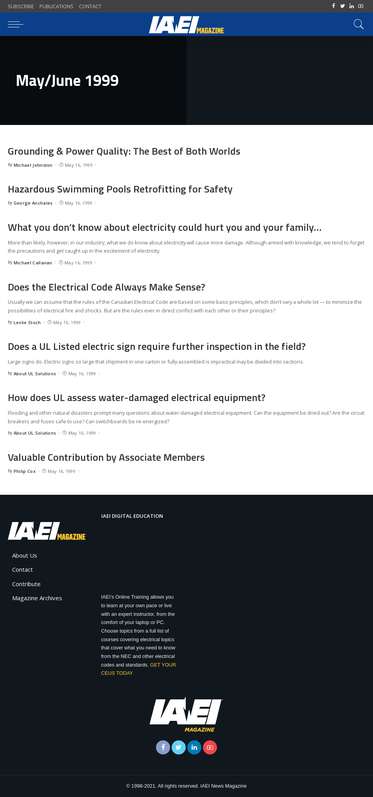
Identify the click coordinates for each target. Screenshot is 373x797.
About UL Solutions (35, 373)
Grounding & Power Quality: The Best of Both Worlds (124, 151)
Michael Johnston (33, 165)
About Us (24, 555)
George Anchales (33, 203)
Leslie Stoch (27, 322)
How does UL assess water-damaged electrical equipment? (137, 397)
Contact (22, 569)
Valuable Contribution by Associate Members (106, 457)
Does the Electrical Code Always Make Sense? (107, 286)
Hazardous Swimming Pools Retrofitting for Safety (120, 188)
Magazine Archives (37, 598)
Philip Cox (25, 471)
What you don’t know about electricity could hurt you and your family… (165, 227)
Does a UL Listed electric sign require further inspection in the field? (157, 346)
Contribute (26, 584)
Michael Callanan (33, 262)
